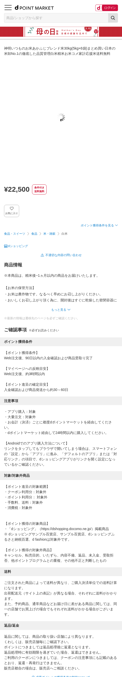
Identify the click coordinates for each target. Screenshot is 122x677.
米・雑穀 (49, 233)
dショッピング (18, 246)
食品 (34, 233)
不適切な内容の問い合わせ (63, 255)
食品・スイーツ (14, 233)
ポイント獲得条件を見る (97, 225)
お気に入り (11, 213)
